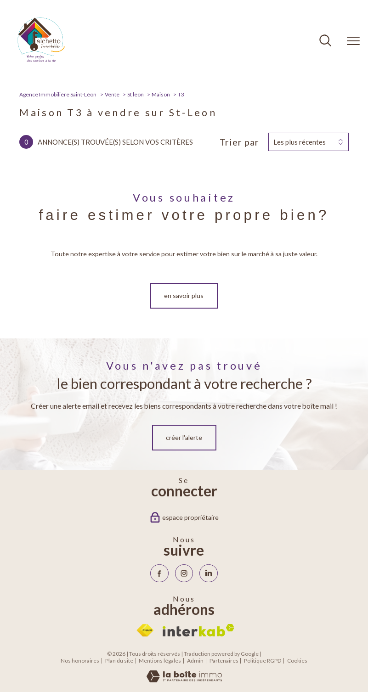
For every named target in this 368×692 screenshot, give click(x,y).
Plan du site (119, 660)
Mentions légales (160, 660)
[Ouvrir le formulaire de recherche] (325, 41)
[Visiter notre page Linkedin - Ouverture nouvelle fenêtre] (208, 573)
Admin (195, 660)
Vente (112, 94)
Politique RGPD (262, 660)
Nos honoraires (80, 660)
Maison (161, 94)
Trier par (239, 141)
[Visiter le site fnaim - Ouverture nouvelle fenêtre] (145, 630)
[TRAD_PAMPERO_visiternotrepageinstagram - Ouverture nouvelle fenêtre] (184, 573)
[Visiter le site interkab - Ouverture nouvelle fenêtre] (198, 630)
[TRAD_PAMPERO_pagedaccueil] (41, 64)
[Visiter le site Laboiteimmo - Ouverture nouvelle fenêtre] (184, 680)
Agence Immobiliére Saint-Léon (57, 94)
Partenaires (223, 660)
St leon (135, 94)
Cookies (297, 661)
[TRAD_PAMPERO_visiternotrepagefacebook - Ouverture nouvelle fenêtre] (159, 573)
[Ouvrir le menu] (353, 41)
